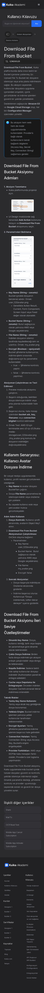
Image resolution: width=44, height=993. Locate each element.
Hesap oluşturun (33, 886)
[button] (39, 4)
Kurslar (7, 881)
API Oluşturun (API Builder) (32, 959)
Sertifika (7, 890)
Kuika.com (8, 959)
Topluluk (7, 949)
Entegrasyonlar (32, 973)
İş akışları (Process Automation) (31, 927)
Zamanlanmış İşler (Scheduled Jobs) (32, 949)
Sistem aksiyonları (30, 905)
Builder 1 (7, 912)
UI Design (30, 895)
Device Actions (12, 40)
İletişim (6, 963)
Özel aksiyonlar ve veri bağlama (32, 917)
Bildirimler (30, 935)
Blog (6, 954)
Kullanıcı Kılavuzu (10, 886)
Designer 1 (8, 907)
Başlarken (30, 890)
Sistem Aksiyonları (24, 34)
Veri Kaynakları (32, 911)
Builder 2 (7, 916)
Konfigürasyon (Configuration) (32, 966)
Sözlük (6, 895)
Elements (30, 900)
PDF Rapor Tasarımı (30, 940)
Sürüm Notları (32, 978)
